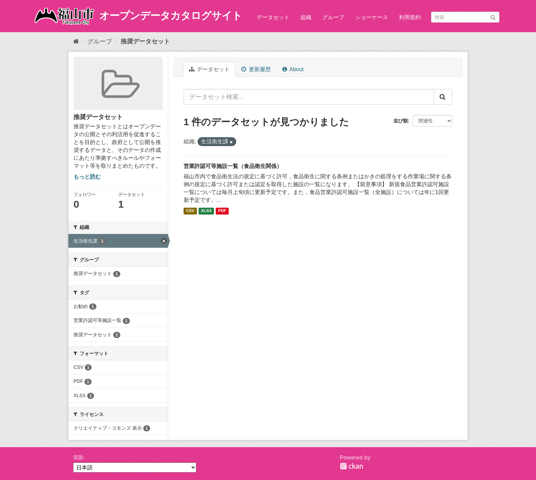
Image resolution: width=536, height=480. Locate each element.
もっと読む (87, 177)
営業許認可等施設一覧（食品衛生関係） (233, 166)
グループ (333, 17)
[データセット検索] (465, 17)
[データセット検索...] (309, 97)
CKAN (351, 466)
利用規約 (410, 17)
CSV (190, 211)
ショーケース (371, 17)
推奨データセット (145, 41)
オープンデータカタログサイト (170, 15)
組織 (305, 17)
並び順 (400, 121)
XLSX (206, 211)
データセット (273, 17)
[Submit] (493, 17)
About (293, 69)
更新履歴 (255, 69)
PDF (222, 211)
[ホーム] (76, 41)
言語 (78, 457)
